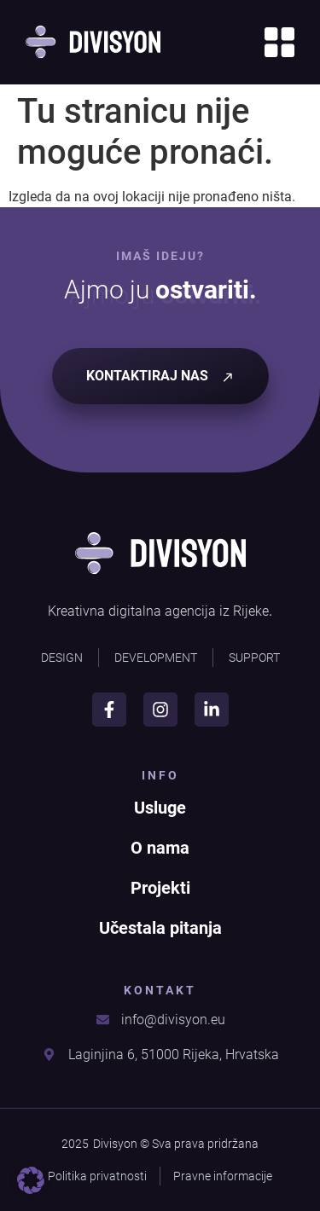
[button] (30, 1180)
